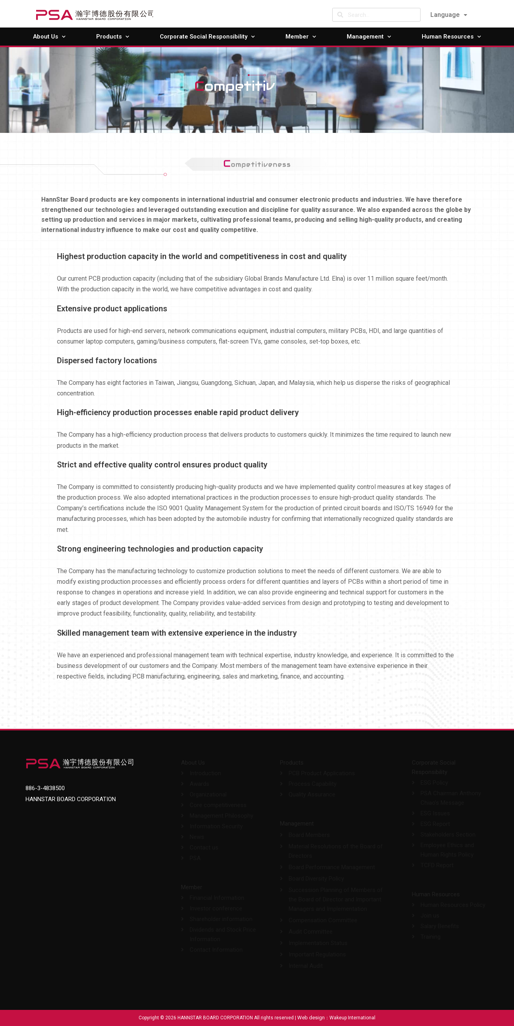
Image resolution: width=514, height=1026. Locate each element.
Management (369, 37)
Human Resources (451, 37)
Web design (311, 1017)
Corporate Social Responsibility (207, 37)
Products (112, 37)
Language (448, 14)
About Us (49, 37)
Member (300, 37)
